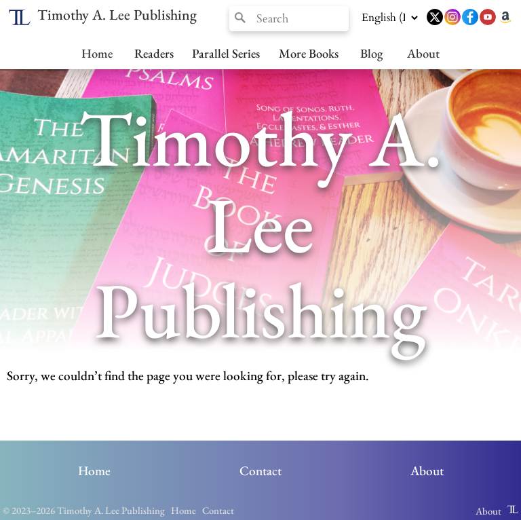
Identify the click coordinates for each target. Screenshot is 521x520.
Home (97, 53)
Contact (260, 470)
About (423, 53)
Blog (371, 53)
